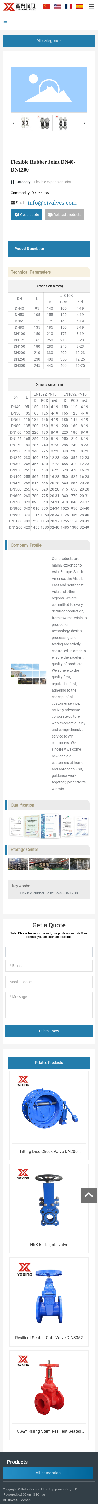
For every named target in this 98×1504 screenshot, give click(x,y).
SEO (36, 1494)
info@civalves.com (52, 202)
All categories (48, 40)
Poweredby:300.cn (17, 1494)
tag (43, 1494)
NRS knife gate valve (49, 1244)
